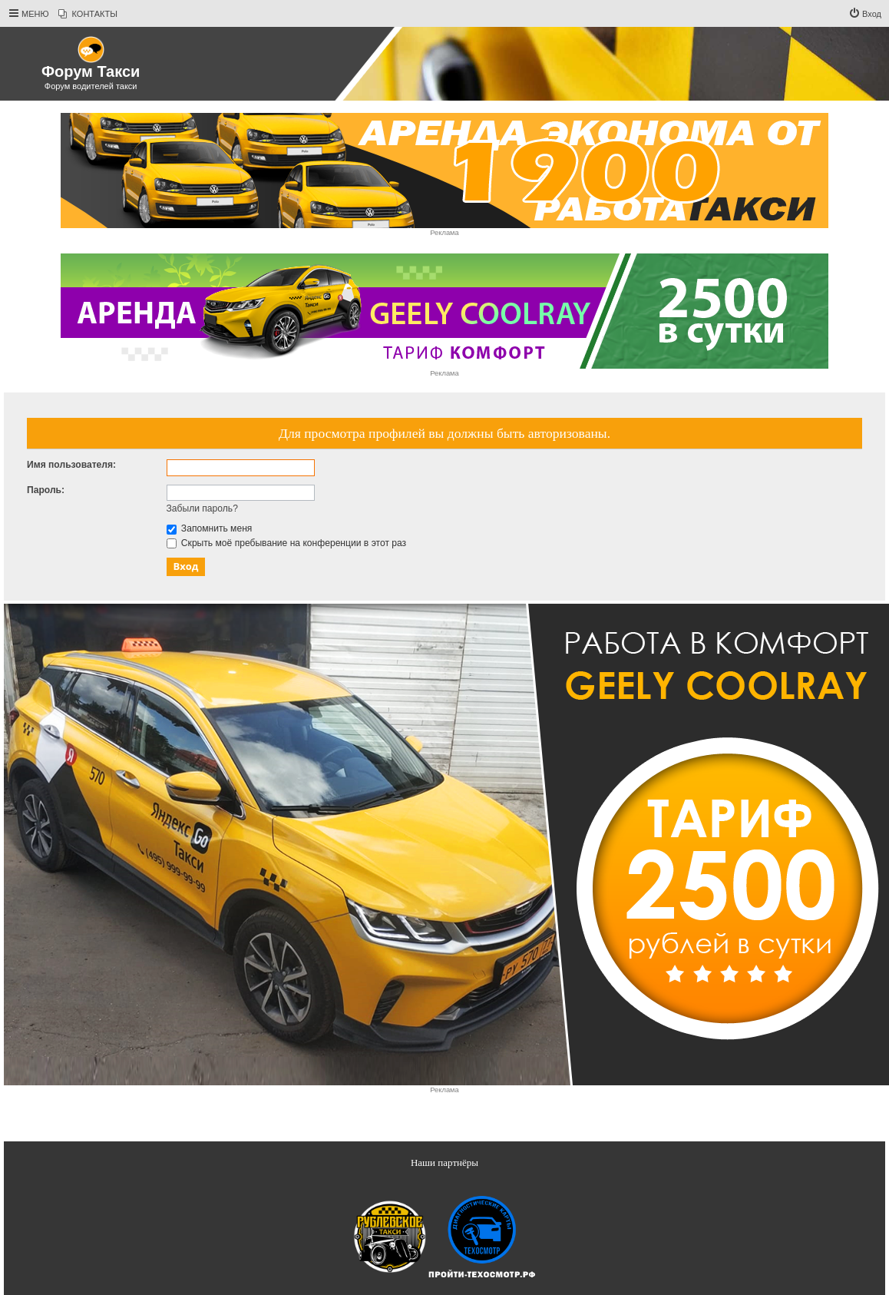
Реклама (444, 233)
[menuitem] (87, 14)
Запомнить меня (210, 528)
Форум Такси (90, 71)
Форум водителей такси (91, 86)
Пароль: (45, 490)
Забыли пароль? (202, 508)
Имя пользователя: (71, 464)
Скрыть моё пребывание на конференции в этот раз (287, 543)
